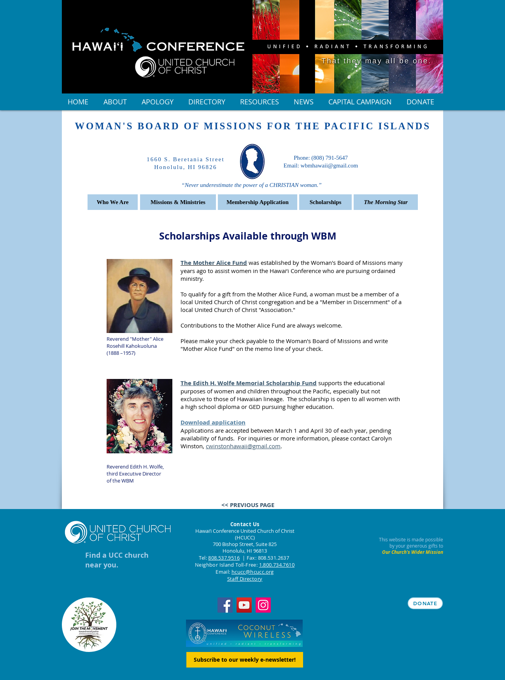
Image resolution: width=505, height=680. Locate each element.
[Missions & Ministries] (178, 202)
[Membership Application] (257, 202)
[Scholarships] (325, 202)
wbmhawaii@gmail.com (329, 165)
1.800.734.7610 (277, 564)
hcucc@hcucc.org (252, 571)
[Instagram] (263, 605)
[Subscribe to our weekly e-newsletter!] (244, 660)
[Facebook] (225, 605)
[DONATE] (425, 603)
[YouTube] (244, 605)
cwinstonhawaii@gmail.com (243, 446)
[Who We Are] (113, 202)
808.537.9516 (224, 557)
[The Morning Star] (386, 202)
